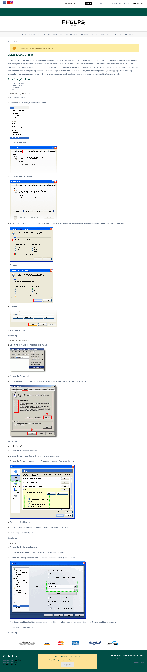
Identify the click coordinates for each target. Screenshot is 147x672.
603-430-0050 (8, 662)
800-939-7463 (8, 660)
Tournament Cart (114, 3)
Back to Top (12, 336)
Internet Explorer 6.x (18, 85)
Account (103, 3)
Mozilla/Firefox (16, 87)
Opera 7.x (15, 89)
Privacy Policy (139, 662)
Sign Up (67, 665)
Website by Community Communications (130, 659)
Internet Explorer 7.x (18, 83)
